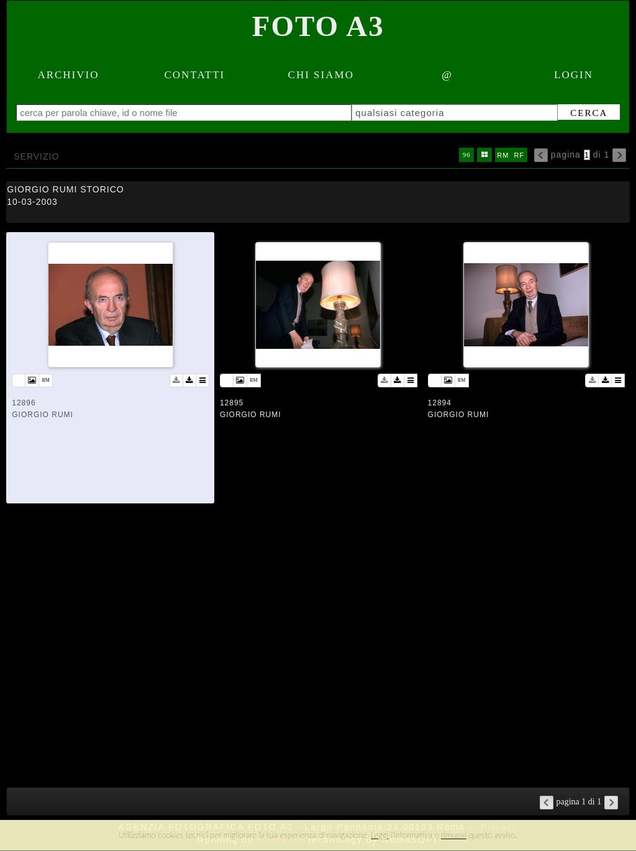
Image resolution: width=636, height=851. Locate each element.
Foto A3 (318, 26)
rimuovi (453, 835)
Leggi (379, 835)
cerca (588, 113)
